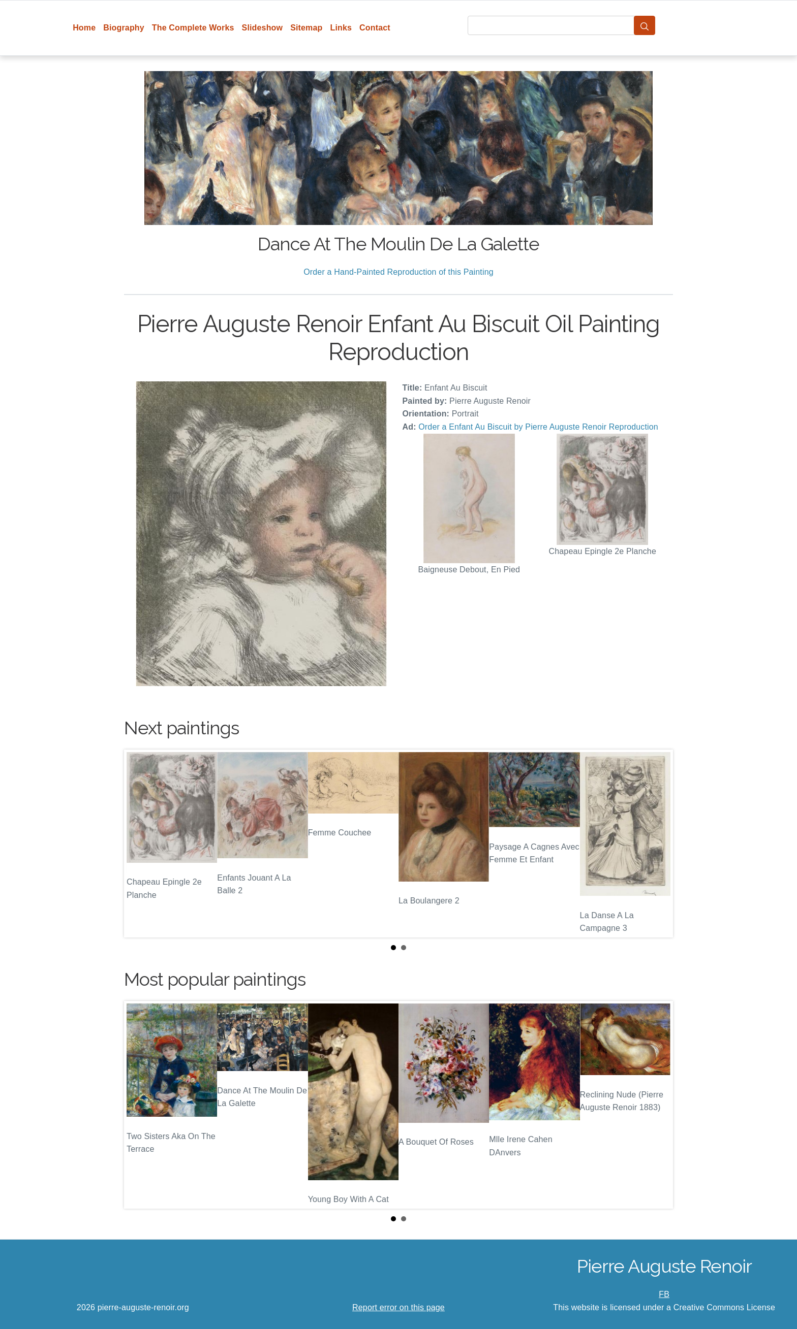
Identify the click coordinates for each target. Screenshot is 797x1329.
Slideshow (262, 27)
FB (664, 1294)
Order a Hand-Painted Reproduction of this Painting (398, 272)
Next (657, 843)
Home (84, 27)
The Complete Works (193, 27)
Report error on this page (398, 1307)
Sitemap (306, 27)
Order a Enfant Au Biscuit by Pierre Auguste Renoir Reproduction (538, 427)
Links (341, 27)
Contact (374, 27)
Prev (140, 843)
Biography (123, 27)
